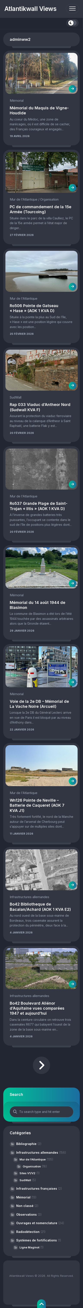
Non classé (25, 1206)
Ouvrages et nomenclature (36, 1223)
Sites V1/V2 (27, 1173)
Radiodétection (28, 1232)
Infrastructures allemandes (29, 897)
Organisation (49, 199)
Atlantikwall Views (30, 8)
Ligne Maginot (29, 1247)
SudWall (15, 397)
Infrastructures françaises (36, 1188)
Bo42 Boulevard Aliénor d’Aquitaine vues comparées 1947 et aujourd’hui (37, 1008)
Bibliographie (26, 1144)
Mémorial (17, 100)
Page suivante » (41, 1065)
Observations (26, 1214)
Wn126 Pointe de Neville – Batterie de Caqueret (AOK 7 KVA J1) (37, 805)
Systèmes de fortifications (36, 1240)
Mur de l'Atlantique (23, 199)
